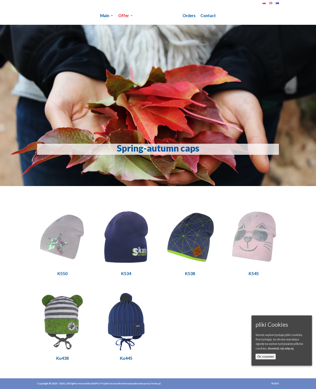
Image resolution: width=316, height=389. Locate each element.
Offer (123, 16)
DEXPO (95, 383)
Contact (208, 16)
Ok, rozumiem (265, 356)
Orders (189, 16)
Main (104, 16)
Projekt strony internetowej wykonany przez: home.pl (130, 383)
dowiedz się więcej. (281, 348)
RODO (275, 383)
